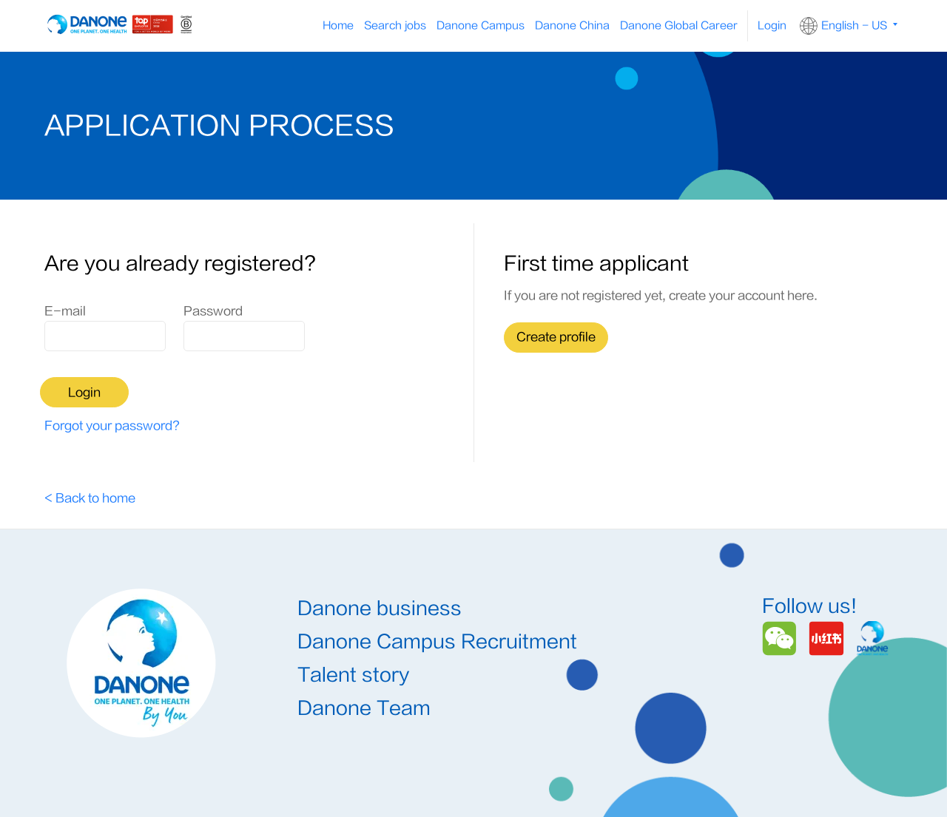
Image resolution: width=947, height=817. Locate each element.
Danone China (572, 25)
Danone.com (865, 780)
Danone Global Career (679, 25)
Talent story (353, 620)
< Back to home (89, 442)
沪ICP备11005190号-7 (589, 780)
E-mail (65, 311)
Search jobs (395, 25)
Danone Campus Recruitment (437, 586)
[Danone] (873, 581)
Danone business (379, 553)
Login (772, 25)
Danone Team (364, 653)
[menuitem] (480, 25)
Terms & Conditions (344, 780)
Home (338, 25)
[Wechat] (781, 581)
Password (213, 311)
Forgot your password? (112, 369)
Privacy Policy (464, 780)
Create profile (556, 337)
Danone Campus (481, 25)
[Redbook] (829, 581)
